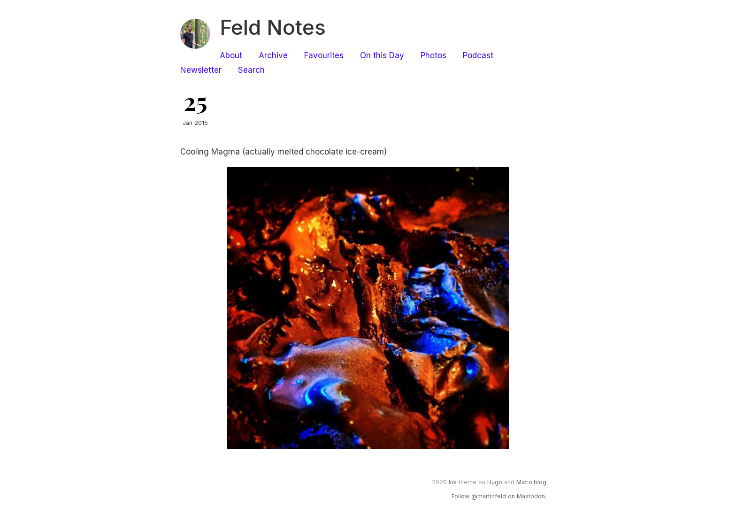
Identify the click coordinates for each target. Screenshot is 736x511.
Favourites (324, 55)
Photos (433, 55)
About (231, 55)
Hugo (494, 482)
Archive (273, 55)
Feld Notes (273, 27)
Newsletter (201, 70)
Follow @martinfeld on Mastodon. (499, 496)
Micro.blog (531, 482)
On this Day (382, 55)
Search (251, 70)
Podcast (478, 55)
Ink (453, 482)
